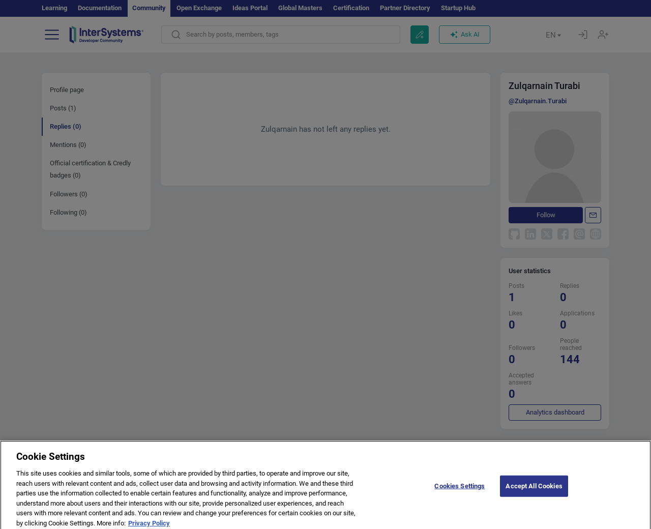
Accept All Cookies (534, 489)
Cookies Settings (459, 489)
